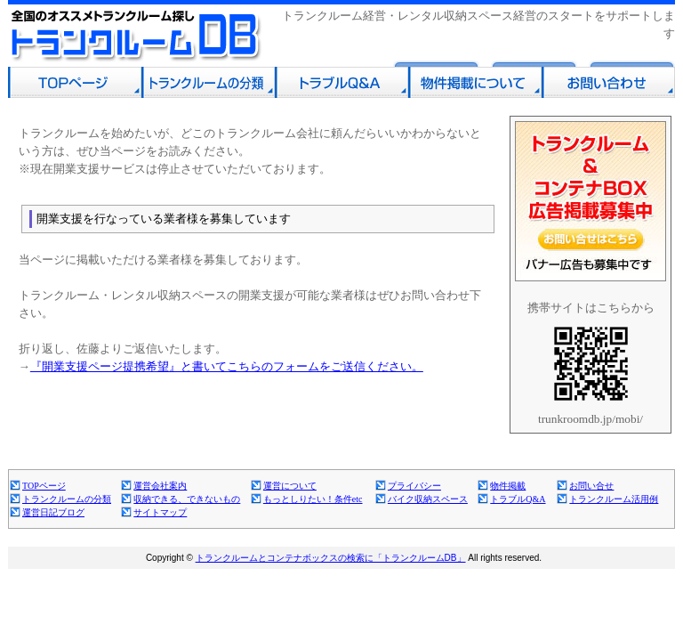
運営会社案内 (160, 486)
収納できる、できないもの (186, 499)
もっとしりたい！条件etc (313, 499)
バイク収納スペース (428, 499)
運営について (290, 486)
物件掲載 (508, 486)
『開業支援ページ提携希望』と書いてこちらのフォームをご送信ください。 (226, 366)
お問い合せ (591, 486)
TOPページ (44, 486)
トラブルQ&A (517, 499)
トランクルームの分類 (66, 499)
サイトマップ (160, 512)
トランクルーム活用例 (613, 499)
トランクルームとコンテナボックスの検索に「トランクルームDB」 (331, 558)
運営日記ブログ (53, 512)
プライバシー (414, 486)
